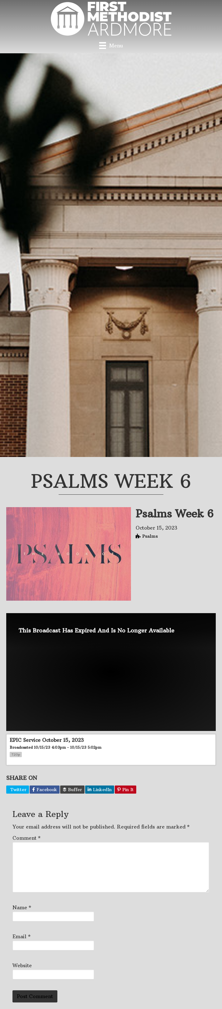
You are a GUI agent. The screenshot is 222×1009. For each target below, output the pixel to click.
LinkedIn (100, 789)
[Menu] (111, 45)
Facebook (44, 789)
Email (21, 936)
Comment (26, 838)
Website (22, 965)
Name (21, 907)
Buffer (72, 789)
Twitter (18, 789)
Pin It (125, 789)
